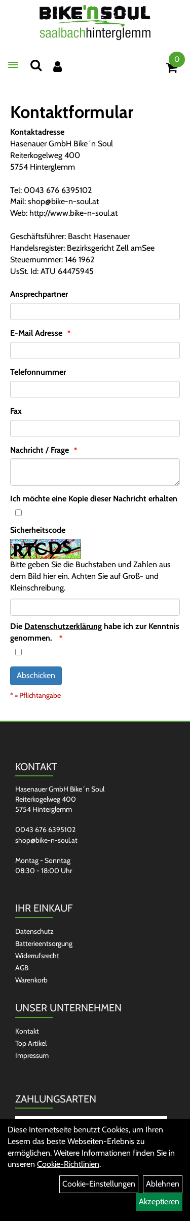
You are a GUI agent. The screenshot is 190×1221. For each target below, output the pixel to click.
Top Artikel (31, 1043)
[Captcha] (95, 607)
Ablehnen (162, 1184)
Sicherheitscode (37, 530)
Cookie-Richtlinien (68, 1164)
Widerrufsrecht (37, 955)
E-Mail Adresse (36, 333)
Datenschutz (34, 931)
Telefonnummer (38, 372)
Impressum (32, 1055)
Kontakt (27, 1031)
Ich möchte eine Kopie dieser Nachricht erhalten (93, 498)
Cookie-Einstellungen (98, 1184)
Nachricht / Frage (39, 450)
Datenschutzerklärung (63, 626)
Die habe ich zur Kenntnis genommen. (94, 632)
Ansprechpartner (39, 294)
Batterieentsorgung (43, 943)
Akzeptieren (159, 1201)
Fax (16, 411)
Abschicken (36, 675)
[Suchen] (36, 65)
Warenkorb (31, 979)
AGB (21, 967)
